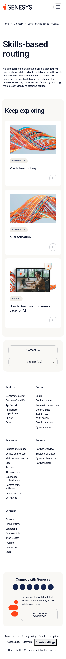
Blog (8, 463)
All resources (13, 472)
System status (43, 427)
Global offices (13, 524)
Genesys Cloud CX (15, 396)
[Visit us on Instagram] (22, 587)
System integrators (46, 458)
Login (39, 396)
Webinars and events (17, 458)
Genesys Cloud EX (15, 400)
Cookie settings (45, 642)
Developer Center (45, 422)
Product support (44, 400)
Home (6, 23)
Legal (8, 552)
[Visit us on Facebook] (36, 587)
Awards (10, 542)
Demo (9, 422)
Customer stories (15, 493)
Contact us (33, 350)
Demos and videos (16, 453)
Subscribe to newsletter (39, 615)
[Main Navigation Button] (58, 6)
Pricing (9, 418)
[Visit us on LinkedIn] (15, 587)
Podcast (10, 467)
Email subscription (49, 636)
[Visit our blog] (51, 587)
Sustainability (13, 533)
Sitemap (27, 641)
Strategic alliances (46, 453)
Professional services (47, 405)
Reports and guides (16, 449)
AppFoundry (12, 405)
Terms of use (12, 636)
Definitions (11, 497)
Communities (43, 409)
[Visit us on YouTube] (43, 587)
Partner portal (43, 463)
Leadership (11, 528)
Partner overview (45, 449)
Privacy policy (28, 636)
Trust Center (12, 538)
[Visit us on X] (29, 587)
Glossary (18, 23)
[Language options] (33, 362)
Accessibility (13, 641)
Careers (10, 519)
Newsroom (11, 547)
